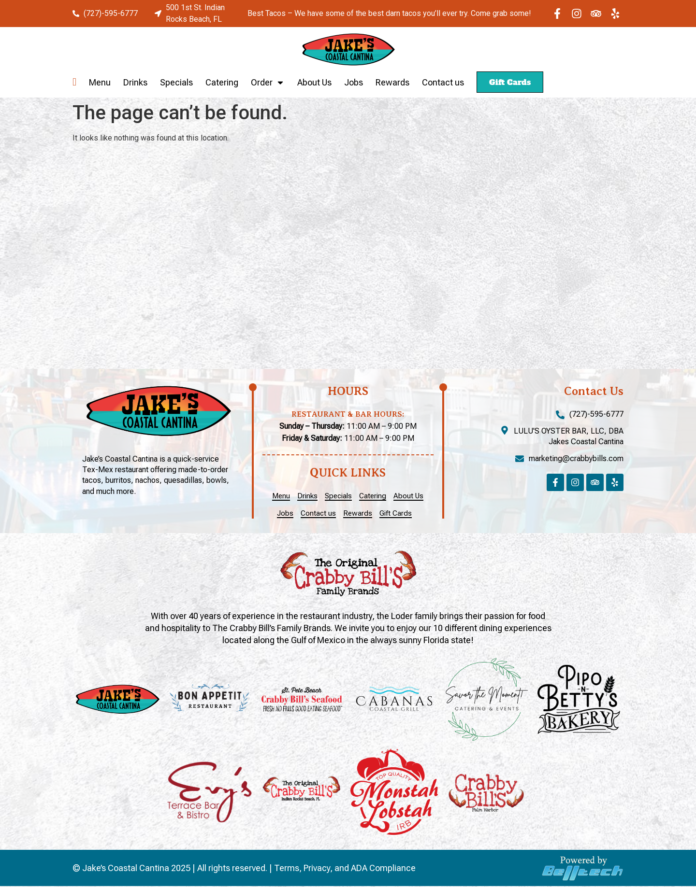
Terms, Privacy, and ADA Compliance (345, 869)
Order (268, 82)
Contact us (443, 82)
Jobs (353, 82)
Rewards (392, 82)
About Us (314, 82)
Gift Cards (510, 82)
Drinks (135, 82)
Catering (221, 82)
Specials (176, 82)
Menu (100, 82)
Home (74, 82)
